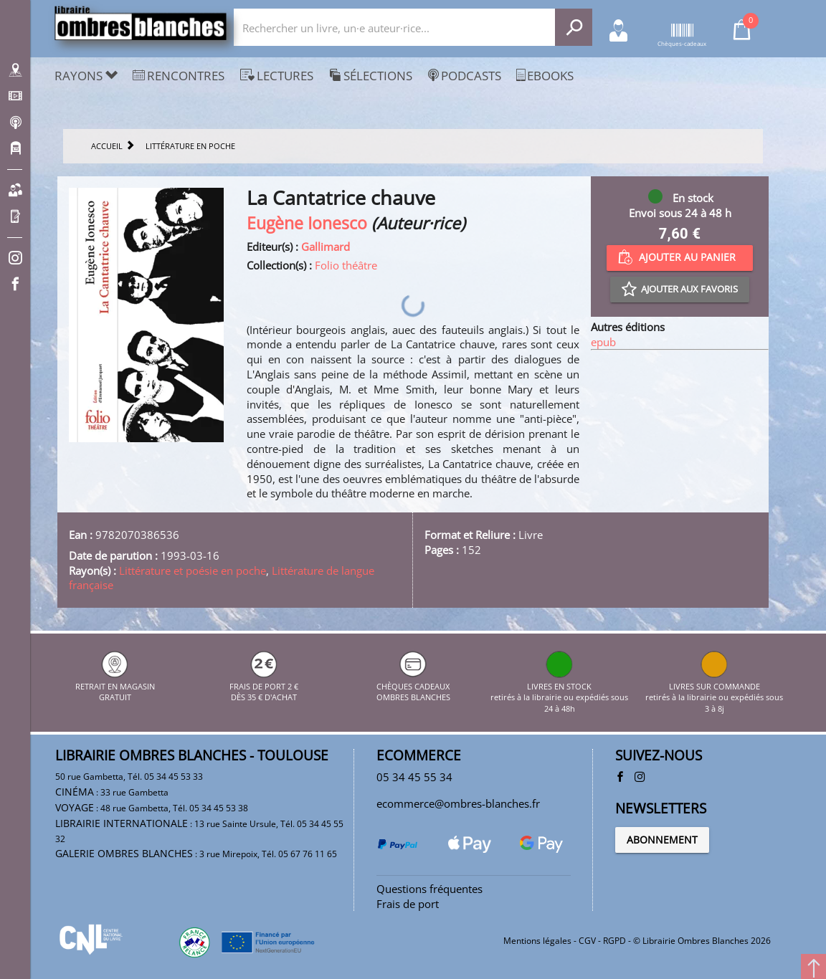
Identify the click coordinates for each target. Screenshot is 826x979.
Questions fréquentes (429, 889)
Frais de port (407, 904)
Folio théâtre (346, 265)
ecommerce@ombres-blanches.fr (458, 803)
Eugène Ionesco (307, 223)
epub (603, 342)
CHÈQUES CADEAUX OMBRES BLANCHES (413, 685)
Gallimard (325, 246)
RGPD (614, 941)
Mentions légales (537, 941)
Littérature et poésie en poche (192, 570)
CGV (587, 941)
